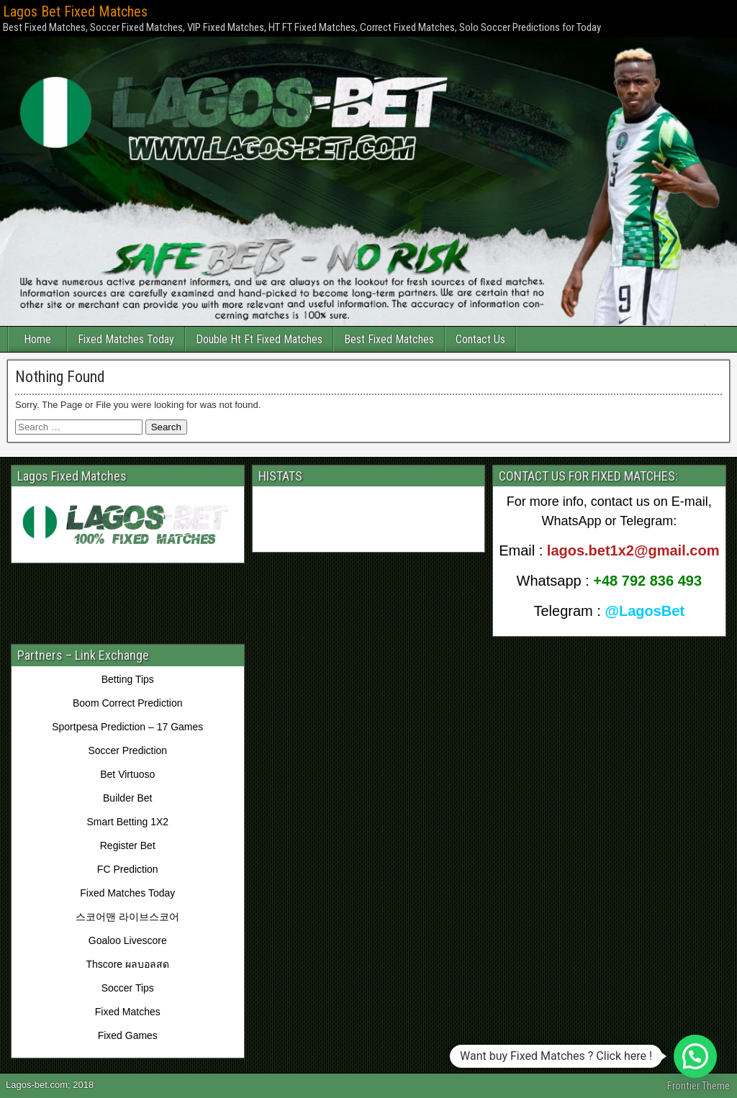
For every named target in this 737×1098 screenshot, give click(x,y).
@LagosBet (644, 611)
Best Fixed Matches (389, 339)
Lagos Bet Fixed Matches (75, 11)
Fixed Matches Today (126, 339)
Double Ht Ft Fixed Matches (259, 339)
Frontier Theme (698, 1085)
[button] (695, 1056)
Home (37, 339)
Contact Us (480, 339)
